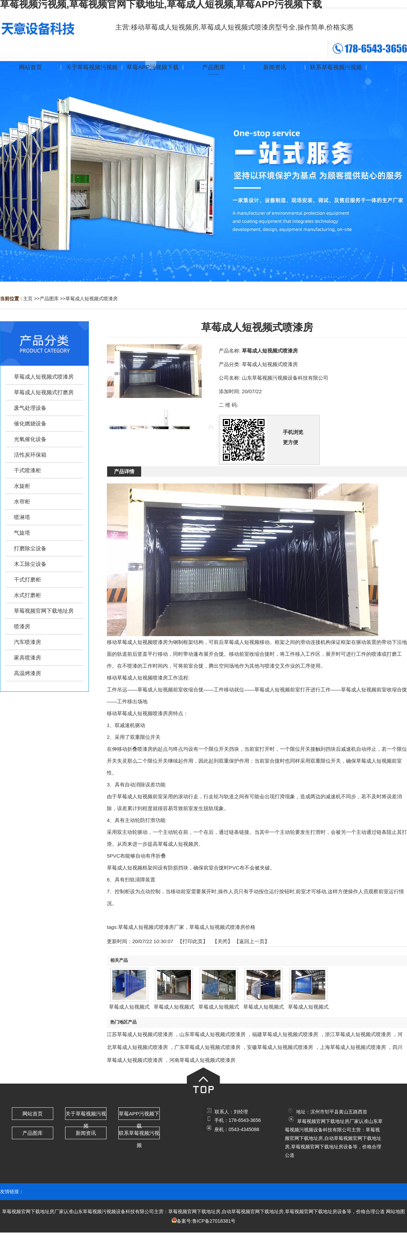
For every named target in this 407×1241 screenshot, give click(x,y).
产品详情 (124, 471)
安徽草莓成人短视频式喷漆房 (280, 1047)
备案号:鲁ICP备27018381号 (206, 1221)
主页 (28, 298)
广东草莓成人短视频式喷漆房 (207, 1047)
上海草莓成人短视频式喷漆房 (353, 1047)
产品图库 (49, 298)
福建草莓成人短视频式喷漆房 (285, 1034)
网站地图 (395, 1211)
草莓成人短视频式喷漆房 (91, 298)
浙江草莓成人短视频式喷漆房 (358, 1034)
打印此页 (192, 941)
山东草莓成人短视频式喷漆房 (212, 1034)
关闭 (222, 941)
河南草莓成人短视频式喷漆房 (202, 1060)
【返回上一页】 (252, 941)
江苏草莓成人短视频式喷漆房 (140, 1034)
